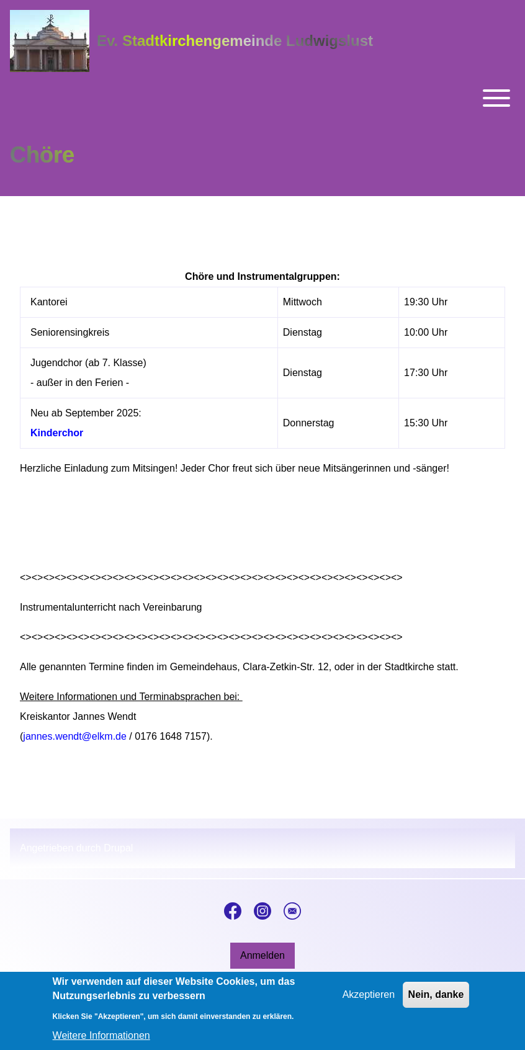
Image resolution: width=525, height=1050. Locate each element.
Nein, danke (436, 1000)
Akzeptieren (369, 1000)
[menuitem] (262, 956)
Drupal (118, 848)
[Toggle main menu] (262, 98)
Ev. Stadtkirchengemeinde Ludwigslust (235, 40)
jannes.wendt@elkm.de (75, 736)
